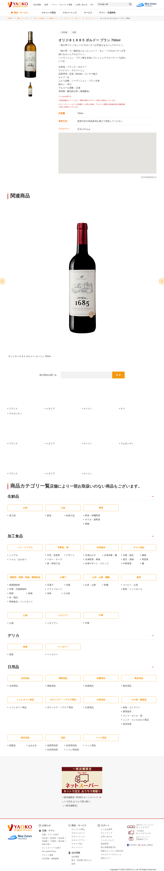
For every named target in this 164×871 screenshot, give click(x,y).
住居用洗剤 (71, 745)
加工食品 (15, 536)
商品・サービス (22, 18)
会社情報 (37, 5)
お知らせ (46, 825)
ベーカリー (52, 654)
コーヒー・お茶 (130, 585)
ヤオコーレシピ (70, 12)
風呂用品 (127, 686)
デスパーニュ (90, 18)
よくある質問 (106, 829)
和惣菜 (145, 559)
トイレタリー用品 (18, 707)
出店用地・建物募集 (50, 858)
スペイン (87, 409)
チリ (123, 409)
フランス (66, 18)
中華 (87, 623)
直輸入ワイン (54, 18)
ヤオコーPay (76, 844)
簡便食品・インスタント (21, 601)
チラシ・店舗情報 (107, 12)
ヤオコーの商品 (49, 12)
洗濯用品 (89, 686)
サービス (88, 12)
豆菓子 (50, 585)
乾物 (30, 593)
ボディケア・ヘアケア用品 (60, 707)
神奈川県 (46, 844)
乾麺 (106, 585)
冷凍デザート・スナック (97, 563)
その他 (66, 593)
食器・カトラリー (131, 707)
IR (91, 5)
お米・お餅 (90, 585)
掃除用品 (51, 686)
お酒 (11, 623)
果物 (87, 524)
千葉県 (53, 841)
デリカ (13, 636)
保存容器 (127, 724)
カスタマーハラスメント (111, 854)
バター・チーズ (54, 559)
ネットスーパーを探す (51, 848)
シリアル (13, 555)
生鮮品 (13, 497)
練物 (144, 555)
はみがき (32, 745)
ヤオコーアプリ (78, 840)
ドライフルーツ (54, 589)
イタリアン (52, 623)
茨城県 (45, 841)
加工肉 (12, 515)
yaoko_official (145, 845)
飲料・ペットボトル (132, 589)
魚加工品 (70, 515)
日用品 (13, 667)
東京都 (61, 841)
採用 (46, 5)
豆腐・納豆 (128, 555)
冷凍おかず (90, 555)
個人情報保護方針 (108, 847)
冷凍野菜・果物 (92, 559)
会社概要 (75, 857)
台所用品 (13, 686)
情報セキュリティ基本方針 (112, 851)
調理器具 (127, 711)
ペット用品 (90, 745)
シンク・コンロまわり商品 (136, 720)
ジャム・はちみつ (18, 559)
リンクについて (107, 840)
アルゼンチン (15, 413)
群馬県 (53, 838)
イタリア (50, 409)
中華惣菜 (127, 563)
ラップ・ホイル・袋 (132, 716)
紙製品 (12, 745)
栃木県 (61, 838)
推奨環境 (104, 844)
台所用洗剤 (52, 749)
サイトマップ (106, 833)
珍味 (49, 593)
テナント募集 (47, 855)
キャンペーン (77, 847)
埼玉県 (45, 838)
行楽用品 (89, 707)
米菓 (68, 585)
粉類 (11, 593)
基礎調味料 (14, 585)
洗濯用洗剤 (52, 745)
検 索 (118, 375)
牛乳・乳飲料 (53, 555)
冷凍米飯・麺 (110, 555)
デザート (70, 555)
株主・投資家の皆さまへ (81, 860)
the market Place (49, 851)
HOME (10, 18)
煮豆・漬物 (128, 559)
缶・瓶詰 (13, 597)
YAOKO (132, 845)
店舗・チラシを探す (50, 834)
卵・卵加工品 (53, 563)
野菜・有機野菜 (92, 515)
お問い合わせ (81, 5)
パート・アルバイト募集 (61, 5)
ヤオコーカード (78, 833)
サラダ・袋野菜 (92, 519)
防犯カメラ (105, 858)
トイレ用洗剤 (72, 749)
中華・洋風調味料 (18, 589)
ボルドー (77, 18)
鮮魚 (49, 515)
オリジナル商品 (78, 829)
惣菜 (11, 654)
